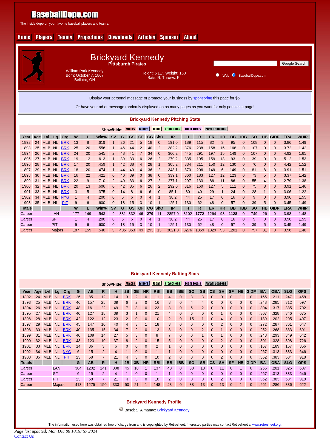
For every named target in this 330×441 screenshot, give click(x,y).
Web (226, 76)
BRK (65, 142)
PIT (65, 203)
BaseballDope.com (252, 76)
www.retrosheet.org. (267, 424)
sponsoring (202, 98)
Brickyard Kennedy (173, 410)
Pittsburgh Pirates (127, 64)
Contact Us (24, 436)
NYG (65, 197)
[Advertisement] (213, 17)
